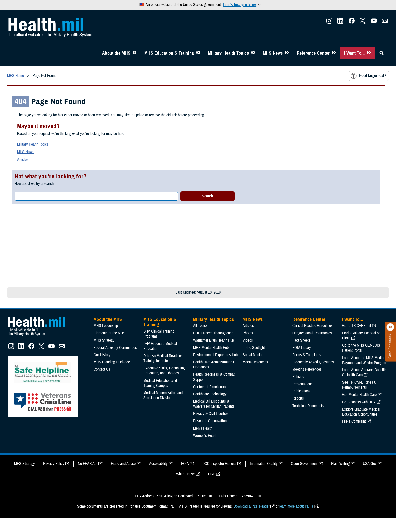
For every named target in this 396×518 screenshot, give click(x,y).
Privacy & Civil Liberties (210, 413)
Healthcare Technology (210, 394)
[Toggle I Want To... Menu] (369, 53)
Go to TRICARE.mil (356, 325)
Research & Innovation (210, 420)
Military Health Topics (228, 53)
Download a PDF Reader (251, 506)
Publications (301, 391)
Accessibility (158, 463)
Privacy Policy (53, 463)
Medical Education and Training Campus (160, 383)
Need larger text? (368, 76)
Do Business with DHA (359, 402)
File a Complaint (354, 421)
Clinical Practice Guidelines (312, 325)
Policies (298, 376)
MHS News (273, 53)
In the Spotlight (254, 347)
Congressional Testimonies (312, 333)
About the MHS (116, 53)
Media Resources (255, 362)
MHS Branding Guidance (112, 362)
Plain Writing (340, 463)
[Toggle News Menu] (287, 53)
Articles (22, 159)
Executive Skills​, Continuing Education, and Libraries (164, 371)
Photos (248, 333)
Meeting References (307, 369)
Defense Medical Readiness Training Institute (163, 358)
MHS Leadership (106, 325)
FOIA (185, 463)
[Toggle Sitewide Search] (381, 53)
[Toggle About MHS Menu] (134, 53)
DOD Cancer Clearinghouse (213, 333)
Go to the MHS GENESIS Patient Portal (361, 348)
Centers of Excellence (209, 386)
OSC (211, 474)
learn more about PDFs (296, 506)
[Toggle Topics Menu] (253, 53)
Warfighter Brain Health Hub (213, 340)
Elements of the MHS (109, 333)
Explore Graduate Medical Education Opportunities (361, 412)
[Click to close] (390, 327)
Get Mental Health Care (359, 394)
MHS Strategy (104, 340)
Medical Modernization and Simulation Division (163, 395)
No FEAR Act (87, 463)
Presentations (302, 384)
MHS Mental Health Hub (211, 347)
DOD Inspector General (219, 463)
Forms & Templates (306, 354)
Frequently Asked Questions (313, 362)
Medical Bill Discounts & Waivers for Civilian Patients (214, 404)
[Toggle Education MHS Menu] (198, 53)
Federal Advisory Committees (115, 347)
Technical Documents (308, 405)
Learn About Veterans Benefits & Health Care (364, 372)
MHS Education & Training (169, 53)
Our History (102, 354)
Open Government (304, 463)
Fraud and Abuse (123, 463)
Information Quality (264, 463)
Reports (298, 398)
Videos (248, 340)
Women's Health (205, 435)
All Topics (200, 325)
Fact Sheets (301, 340)
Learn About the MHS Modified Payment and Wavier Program (364, 360)
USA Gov (370, 463)
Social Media (252, 354)
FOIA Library (301, 347)
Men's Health (202, 428)
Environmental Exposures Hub (215, 354)
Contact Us (102, 369)
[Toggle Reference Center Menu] (334, 53)
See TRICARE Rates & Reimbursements (359, 385)
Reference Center (313, 53)
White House (185, 474)
